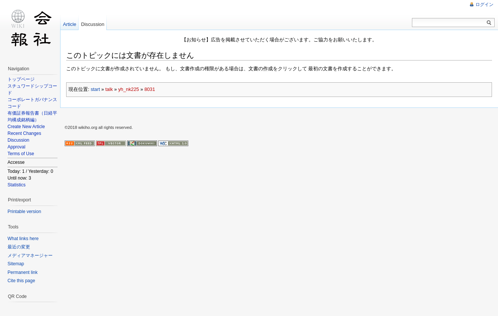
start (95, 89)
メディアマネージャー (30, 255)
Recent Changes (24, 133)
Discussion (18, 140)
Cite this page (21, 280)
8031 (149, 89)
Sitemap (16, 263)
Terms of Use (21, 153)
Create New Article (26, 126)
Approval (16, 147)
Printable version (24, 211)
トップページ (21, 79)
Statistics (17, 184)
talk (109, 89)
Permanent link (23, 272)
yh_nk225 (128, 89)
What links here (23, 238)
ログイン (484, 4)
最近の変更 (19, 246)
